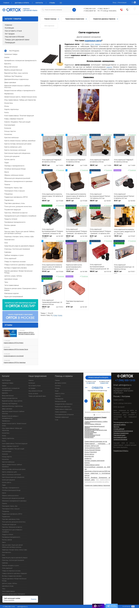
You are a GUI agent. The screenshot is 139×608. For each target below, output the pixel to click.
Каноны (87, 463)
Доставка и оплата (22, 3)
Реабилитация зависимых (63, 406)
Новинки (8, 25)
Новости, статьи (59, 393)
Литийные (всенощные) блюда (11, 490)
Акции (57, 391)
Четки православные (8, 591)
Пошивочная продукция (9, 524)
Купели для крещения (8, 480)
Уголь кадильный (7, 568)
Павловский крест (119, 435)
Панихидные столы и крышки (11, 508)
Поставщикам (59, 399)
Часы (3, 588)
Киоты (4, 441)
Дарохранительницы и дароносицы (12, 406)
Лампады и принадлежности (10, 487)
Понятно (33, 599)
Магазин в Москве (60, 401)
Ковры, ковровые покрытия (10, 446)
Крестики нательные (8, 462)
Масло (4, 493)
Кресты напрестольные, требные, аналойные (12, 465)
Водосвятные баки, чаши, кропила (12, 401)
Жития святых (89, 454)
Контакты (39, 3)
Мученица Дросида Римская (91, 429)
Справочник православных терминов (97, 485)
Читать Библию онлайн (92, 448)
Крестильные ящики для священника (13, 477)
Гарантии (57, 396)
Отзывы (52, 3)
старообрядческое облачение (123, 431)
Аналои (4, 385)
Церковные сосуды (8, 586)
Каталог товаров (20, 18)
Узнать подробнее (9, 600)
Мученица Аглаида (89, 431)
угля (92, 44)
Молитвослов (89, 456)
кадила (109, 67)
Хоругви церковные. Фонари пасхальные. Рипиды (14, 580)
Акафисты (87, 458)
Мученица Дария (88, 433)
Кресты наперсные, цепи (9, 472)
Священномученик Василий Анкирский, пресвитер (97, 412)
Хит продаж (10, 34)
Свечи (4, 542)
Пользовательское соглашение (64, 414)
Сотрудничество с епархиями (63, 404)
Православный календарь (98, 377)
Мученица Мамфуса (89, 436)
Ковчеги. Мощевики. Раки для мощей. (13, 449)
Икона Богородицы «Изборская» (92, 424)
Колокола (5, 454)
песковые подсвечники (121, 433)
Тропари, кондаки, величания (94, 460)
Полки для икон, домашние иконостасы (14, 522)
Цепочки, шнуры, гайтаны (9, 583)
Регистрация (122, 2)
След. (55, 315)
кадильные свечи (93, 40)
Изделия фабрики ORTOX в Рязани (13, 343)
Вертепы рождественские (9, 398)
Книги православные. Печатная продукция (14, 443)
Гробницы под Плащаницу (9, 403)
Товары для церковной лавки (17, 40)
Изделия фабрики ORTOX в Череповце (14, 362)
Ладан (4, 485)
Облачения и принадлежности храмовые (14, 501)
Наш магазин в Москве (14, 37)
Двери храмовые (7, 409)
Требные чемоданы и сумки (10, 565)
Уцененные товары (7, 383)
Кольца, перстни (7, 456)
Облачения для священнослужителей (13, 498)
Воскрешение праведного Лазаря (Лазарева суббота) (95, 418)
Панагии (4, 503)
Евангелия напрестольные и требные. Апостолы (13, 412)
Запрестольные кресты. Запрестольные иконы (14, 424)
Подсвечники (6, 516)
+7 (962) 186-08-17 (104, 8)
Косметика (5, 459)
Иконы (4, 435)
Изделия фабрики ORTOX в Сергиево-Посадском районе (26, 333)
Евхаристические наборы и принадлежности (10, 417)
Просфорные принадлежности (11, 537)
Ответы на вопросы (61, 412)
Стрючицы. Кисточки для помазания (13, 560)
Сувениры (5, 563)
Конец (60, 315)
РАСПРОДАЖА (6, 380)
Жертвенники (6, 421)
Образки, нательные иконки (10, 495)
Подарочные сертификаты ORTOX (12, 514)
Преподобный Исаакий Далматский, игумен (95, 430)
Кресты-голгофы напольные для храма (13, 469)
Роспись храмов (7, 539)
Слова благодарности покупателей (14, 356)
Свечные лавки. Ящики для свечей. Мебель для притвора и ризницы (12, 546)
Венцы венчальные (8, 395)
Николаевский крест (120, 437)
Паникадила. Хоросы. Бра (9, 506)
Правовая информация (62, 417)
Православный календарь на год (95, 441)
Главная (6, 3)
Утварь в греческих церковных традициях (14, 573)
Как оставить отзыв (13, 31)
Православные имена (91, 465)
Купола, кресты (6, 482)
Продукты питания (7, 534)
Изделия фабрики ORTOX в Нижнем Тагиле (16, 349)
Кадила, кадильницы (8, 438)
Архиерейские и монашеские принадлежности (10, 389)
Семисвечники (6, 552)
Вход (114, 2)
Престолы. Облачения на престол (12, 527)
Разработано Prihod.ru (120, 451)
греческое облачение (120, 439)
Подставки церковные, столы (11, 519)
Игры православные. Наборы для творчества (12, 429)
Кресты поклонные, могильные (11, 474)
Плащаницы (5, 511)
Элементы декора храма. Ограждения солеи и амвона (13, 595)
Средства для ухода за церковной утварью (14, 557)
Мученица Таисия (88, 437)
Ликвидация (10, 42)
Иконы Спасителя (90, 452)
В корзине (127, 606)
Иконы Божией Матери (92, 450)
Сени (3, 555)
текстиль (116, 426)
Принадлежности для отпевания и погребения (12, 531)
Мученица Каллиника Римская (92, 435)
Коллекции (9, 28)
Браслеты (5, 393)
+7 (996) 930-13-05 (90, 8)
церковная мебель (119, 424)
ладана (97, 44)
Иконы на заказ (33, 393)
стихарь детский (118, 429)
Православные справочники (63, 409)
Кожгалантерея (6, 451)
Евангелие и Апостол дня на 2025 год (97, 471)
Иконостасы (5, 433)
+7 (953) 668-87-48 (90, 11)
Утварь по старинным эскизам (11, 571)
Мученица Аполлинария (90, 432)
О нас (56, 420)
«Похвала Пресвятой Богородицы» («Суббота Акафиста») (95, 422)
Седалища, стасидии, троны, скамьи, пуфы (14, 549)
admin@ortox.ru (125, 385)
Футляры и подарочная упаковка (11, 576)
